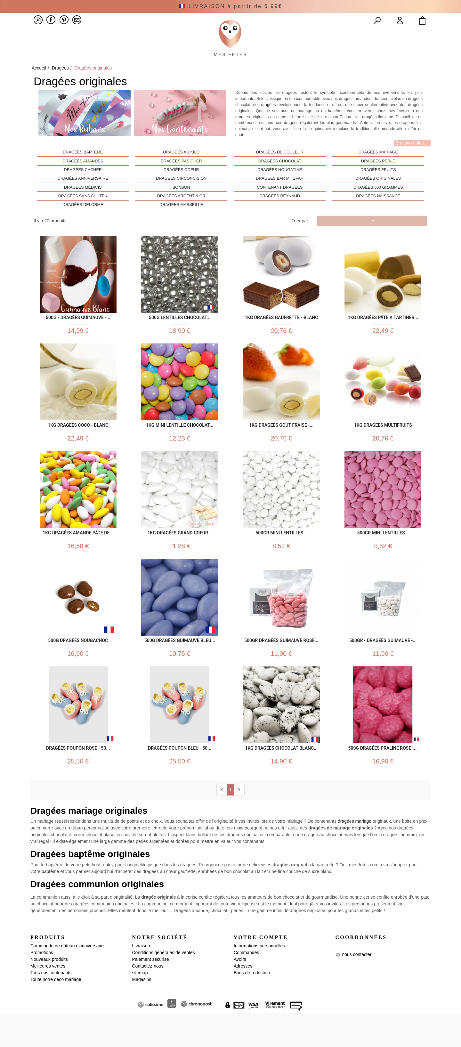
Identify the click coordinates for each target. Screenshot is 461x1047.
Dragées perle (378, 176)
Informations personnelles (259, 979)
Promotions (41, 986)
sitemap (140, 1006)
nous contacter (356, 988)
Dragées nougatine (279, 184)
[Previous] (221, 823)
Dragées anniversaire (83, 193)
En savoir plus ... (412, 157)
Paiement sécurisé (150, 992)
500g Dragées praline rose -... (383, 777)
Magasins (141, 1013)
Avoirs (240, 992)
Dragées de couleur (279, 167)
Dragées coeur (181, 184)
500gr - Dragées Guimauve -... (383, 666)
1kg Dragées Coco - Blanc (78, 443)
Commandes (246, 986)
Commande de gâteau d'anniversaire (67, 979)
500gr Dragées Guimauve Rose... (281, 666)
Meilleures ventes (47, 999)
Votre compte (261, 971)
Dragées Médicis (83, 202)
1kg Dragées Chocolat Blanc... (281, 777)
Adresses (243, 999)
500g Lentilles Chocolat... (180, 331)
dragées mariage (354, 855)
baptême (50, 905)
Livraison (141, 979)
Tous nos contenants (50, 1006)
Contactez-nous (148, 999)
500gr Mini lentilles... (281, 554)
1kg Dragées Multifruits (383, 443)
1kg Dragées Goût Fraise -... (281, 443)
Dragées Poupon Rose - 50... (78, 777)
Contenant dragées (280, 202)
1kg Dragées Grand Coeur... (180, 554)
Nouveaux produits (49, 992)
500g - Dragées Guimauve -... (78, 331)
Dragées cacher (83, 184)
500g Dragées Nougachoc (78, 666)
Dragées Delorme (82, 219)
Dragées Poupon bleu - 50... (179, 777)
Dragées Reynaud (279, 211)
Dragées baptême (83, 167)
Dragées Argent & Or (181, 211)
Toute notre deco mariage (55, 1013)
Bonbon (181, 202)
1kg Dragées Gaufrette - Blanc (281, 331)
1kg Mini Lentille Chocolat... (179, 443)
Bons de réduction (252, 1006)
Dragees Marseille (181, 219)
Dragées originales (378, 193)
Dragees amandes (82, 176)
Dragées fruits (378, 184)
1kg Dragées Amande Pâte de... (78, 554)
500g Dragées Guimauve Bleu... (179, 666)
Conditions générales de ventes (163, 986)
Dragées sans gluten (83, 211)
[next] (239, 823)
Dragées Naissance (378, 211)
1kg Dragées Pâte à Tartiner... (383, 331)
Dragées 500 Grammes (378, 202)
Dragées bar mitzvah (279, 193)
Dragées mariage (378, 167)
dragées (268, 119)
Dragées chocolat (279, 176)
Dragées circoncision (181, 193)
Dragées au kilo (181, 167)
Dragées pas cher (181, 176)
